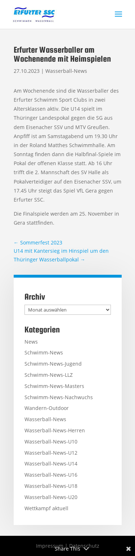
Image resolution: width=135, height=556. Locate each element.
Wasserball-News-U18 (50, 485)
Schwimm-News (43, 352)
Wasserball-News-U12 (50, 452)
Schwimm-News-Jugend (53, 363)
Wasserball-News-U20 (50, 497)
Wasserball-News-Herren (54, 430)
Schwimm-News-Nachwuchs (58, 397)
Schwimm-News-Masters (54, 386)
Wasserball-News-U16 (50, 474)
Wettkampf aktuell (46, 508)
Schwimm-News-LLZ (48, 374)
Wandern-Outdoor (46, 408)
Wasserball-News (66, 70)
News (31, 341)
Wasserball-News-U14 (50, 463)
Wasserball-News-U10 (50, 441)
